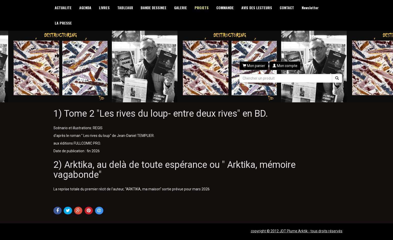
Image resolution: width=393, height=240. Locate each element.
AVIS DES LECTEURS (256, 7)
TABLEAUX (125, 7)
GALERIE (180, 7)
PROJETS (202, 7)
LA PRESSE (63, 23)
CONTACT (287, 7)
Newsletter (310, 7)
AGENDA (85, 7)
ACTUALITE (63, 7)
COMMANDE (225, 7)
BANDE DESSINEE (153, 7)
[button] (253, 65)
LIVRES (104, 7)
